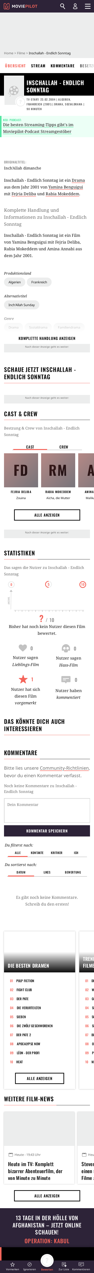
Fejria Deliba (24, 193)
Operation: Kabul (47, 1240)
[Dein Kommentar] (47, 810)
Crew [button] (63, 447)
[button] (12, 1266)
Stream (38, 65)
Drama (14, 327)
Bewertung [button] (73, 872)
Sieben (21, 1016)
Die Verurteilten (29, 1007)
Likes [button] (47, 872)
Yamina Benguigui (65, 187)
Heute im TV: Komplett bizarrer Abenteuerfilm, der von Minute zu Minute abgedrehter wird (35, 1170)
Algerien (15, 282)
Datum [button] (21, 872)
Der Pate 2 (23, 1034)
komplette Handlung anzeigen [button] (47, 338)
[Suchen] (62, 6)
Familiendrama (69, 327)
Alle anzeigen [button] (47, 515)
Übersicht (15, 65)
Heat (19, 1061)
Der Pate (23, 998)
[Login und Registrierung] (75, 6)
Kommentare (63, 65)
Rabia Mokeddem (62, 193)
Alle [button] (18, 853)
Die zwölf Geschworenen (35, 1025)
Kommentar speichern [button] (46, 830)
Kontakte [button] (37, 853)
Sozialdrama (38, 327)
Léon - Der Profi (28, 1052)
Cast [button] (30, 447)
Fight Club (24, 989)
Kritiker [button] (57, 853)
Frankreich (39, 282)
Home (8, 53)
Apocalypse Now (28, 1043)
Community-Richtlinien (64, 768)
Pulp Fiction (25, 980)
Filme (21, 53)
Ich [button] (76, 853)
